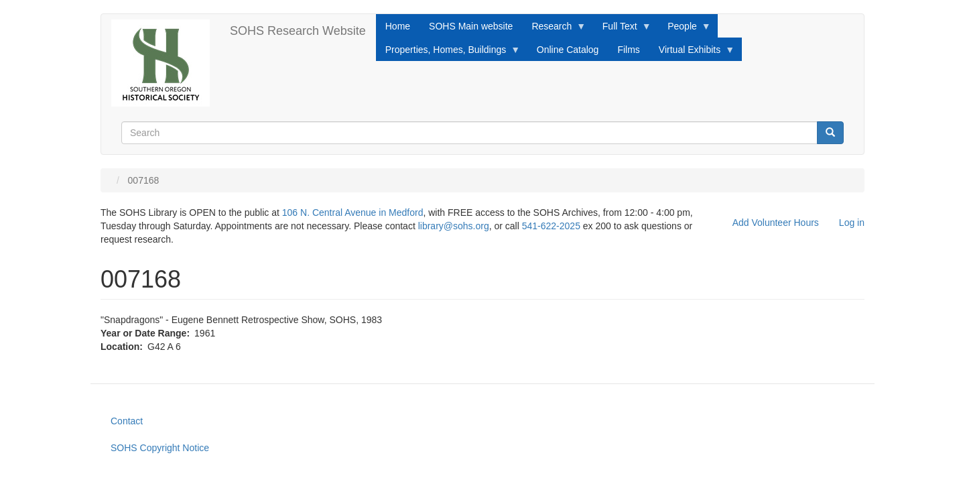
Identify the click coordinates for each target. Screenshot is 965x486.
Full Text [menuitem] (622, 29)
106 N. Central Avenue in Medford (353, 212)
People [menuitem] (684, 29)
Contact (127, 421)
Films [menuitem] (628, 49)
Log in (851, 222)
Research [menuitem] (554, 29)
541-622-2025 (551, 226)
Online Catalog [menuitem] (568, 49)
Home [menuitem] (397, 26)
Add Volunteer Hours (775, 222)
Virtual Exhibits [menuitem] (691, 53)
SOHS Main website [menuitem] (471, 26)
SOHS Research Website (298, 31)
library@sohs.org (453, 226)
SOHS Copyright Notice (160, 447)
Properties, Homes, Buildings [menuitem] (448, 53)
